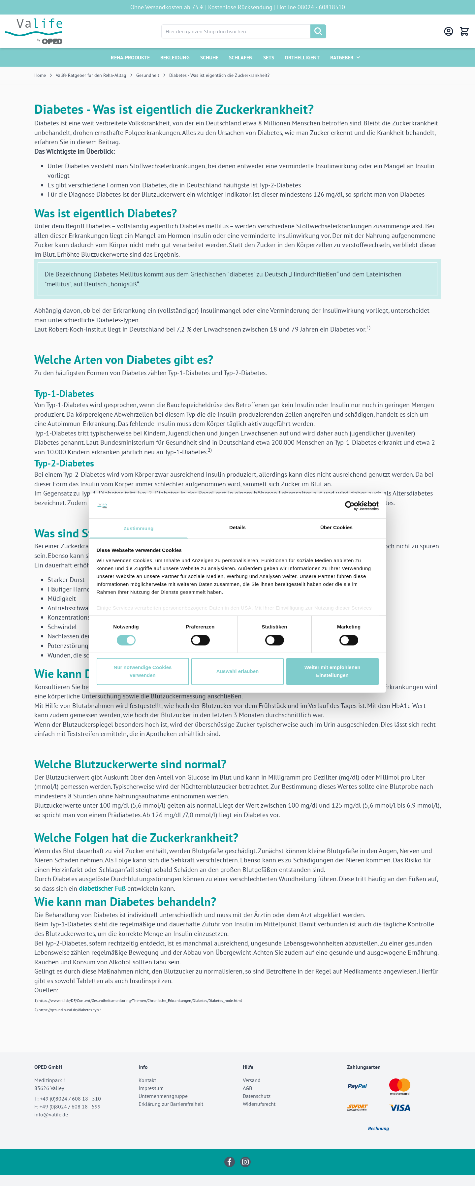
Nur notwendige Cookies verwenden (143, 671)
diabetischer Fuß (102, 888)
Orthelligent (302, 57)
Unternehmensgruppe (163, 1096)
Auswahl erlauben (237, 671)
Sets (268, 57)
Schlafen (241, 57)
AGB (247, 1088)
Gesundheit (147, 75)
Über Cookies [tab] (336, 527)
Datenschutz (256, 1096)
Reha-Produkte (130, 57)
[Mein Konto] (448, 31)
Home (40, 75)
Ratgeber (342, 57)
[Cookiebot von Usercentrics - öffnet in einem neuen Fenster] (350, 506)
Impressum (151, 1088)
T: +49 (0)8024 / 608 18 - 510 (67, 1098)
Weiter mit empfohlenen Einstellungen (332, 671)
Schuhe (209, 57)
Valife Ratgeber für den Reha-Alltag (91, 75)
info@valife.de (51, 1114)
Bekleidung (175, 57)
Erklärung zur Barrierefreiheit (171, 1104)
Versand (252, 1080)
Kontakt (147, 1080)
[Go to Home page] (33, 31)
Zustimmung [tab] (139, 528)
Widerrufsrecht (259, 1104)
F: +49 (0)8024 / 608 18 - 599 (67, 1106)
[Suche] (318, 31)
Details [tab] (237, 527)
